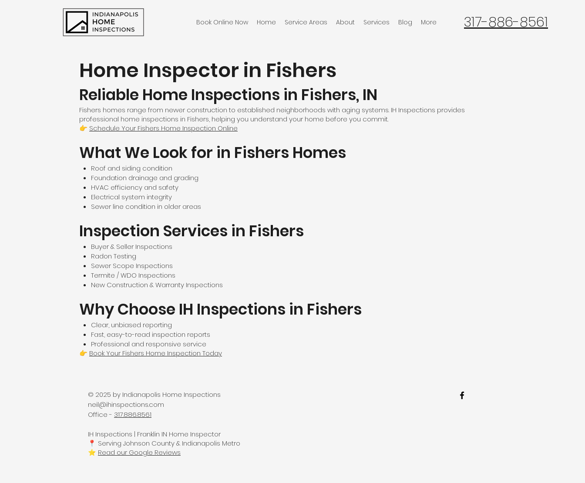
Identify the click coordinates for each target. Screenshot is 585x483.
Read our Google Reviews (139, 452)
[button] (306, 22)
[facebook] (462, 395)
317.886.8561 (132, 414)
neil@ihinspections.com (126, 404)
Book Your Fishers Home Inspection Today (155, 353)
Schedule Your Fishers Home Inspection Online (163, 128)
